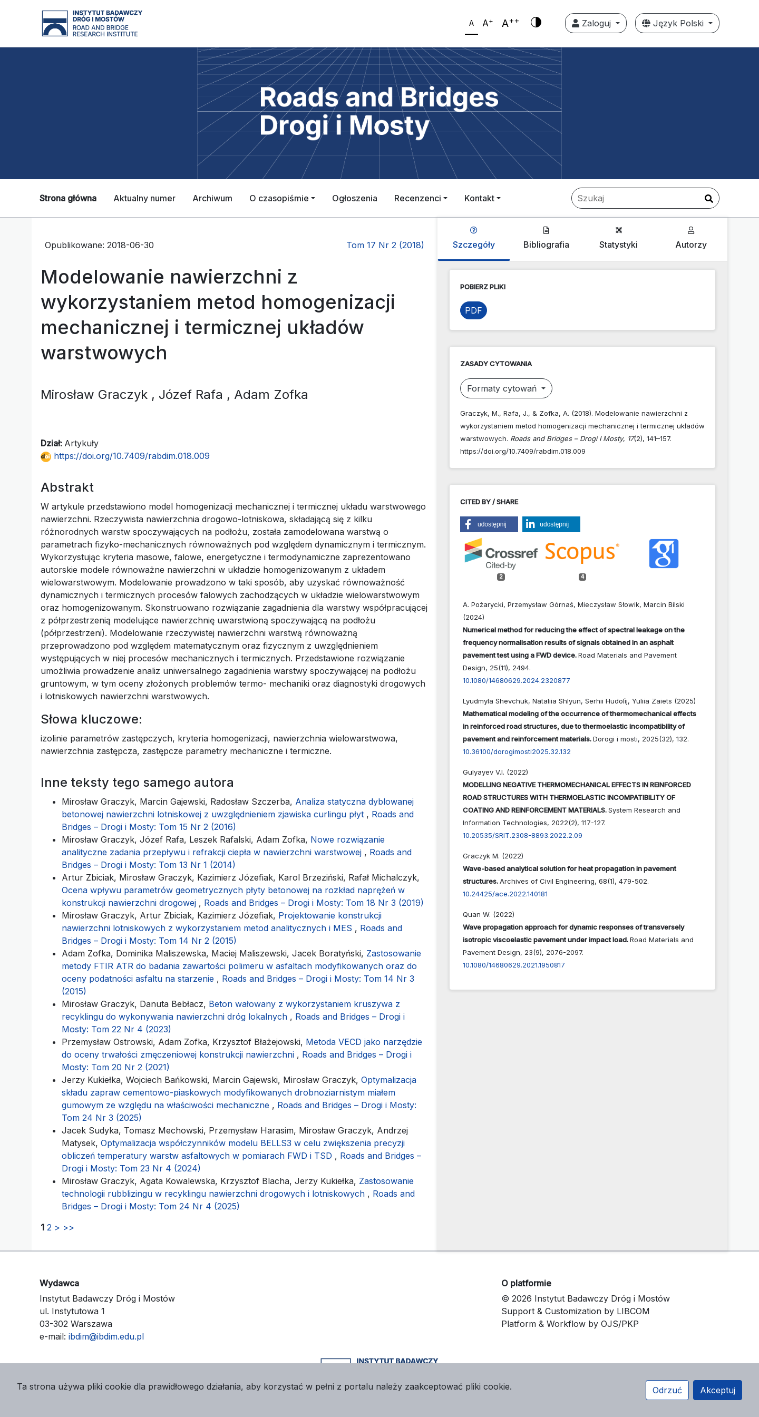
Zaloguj (593, 23)
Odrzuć (667, 1390)
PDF (473, 310)
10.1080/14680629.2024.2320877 (516, 680)
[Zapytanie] (645, 198)
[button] (489, 524)
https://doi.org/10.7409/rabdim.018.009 (125, 456)
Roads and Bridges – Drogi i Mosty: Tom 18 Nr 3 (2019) (314, 902)
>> (68, 1227)
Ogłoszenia (354, 198)
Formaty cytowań (503, 388)
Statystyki (618, 238)
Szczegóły (474, 238)
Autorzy (691, 238)
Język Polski (674, 23)
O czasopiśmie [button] (279, 198)
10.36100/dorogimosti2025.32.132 (517, 751)
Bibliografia (546, 238)
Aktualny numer (144, 198)
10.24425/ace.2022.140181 (505, 894)
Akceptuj (717, 1390)
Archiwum (212, 198)
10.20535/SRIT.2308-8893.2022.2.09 (522, 835)
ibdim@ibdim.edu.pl (106, 1336)
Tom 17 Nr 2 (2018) (385, 245)
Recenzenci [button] (417, 198)
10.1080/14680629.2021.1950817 (514, 965)
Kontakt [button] (479, 198)
